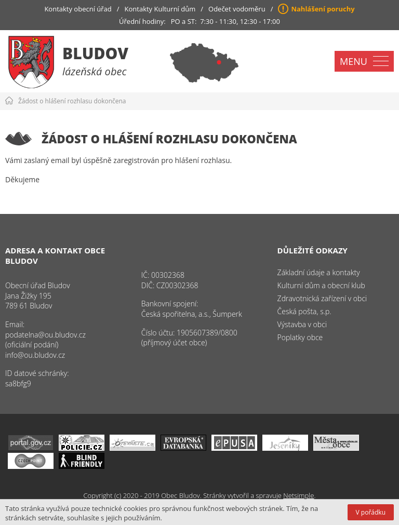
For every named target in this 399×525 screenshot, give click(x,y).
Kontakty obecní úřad (77, 9)
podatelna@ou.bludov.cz (45, 335)
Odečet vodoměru (236, 9)
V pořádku (370, 512)
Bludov (95, 53)
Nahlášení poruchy (322, 9)
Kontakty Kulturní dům (160, 9)
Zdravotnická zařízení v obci (322, 298)
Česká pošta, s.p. (304, 311)
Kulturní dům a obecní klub (321, 285)
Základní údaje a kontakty (318, 272)
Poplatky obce (300, 337)
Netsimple (298, 495)
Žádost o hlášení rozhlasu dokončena (72, 101)
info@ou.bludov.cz (35, 355)
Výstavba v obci (302, 324)
